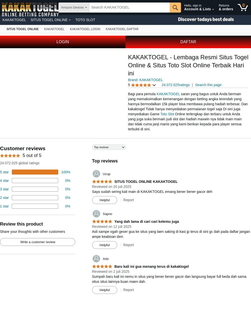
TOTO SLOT (85, 20)
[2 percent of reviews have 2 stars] (35, 197)
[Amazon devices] (22, 29)
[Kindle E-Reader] (85, 29)
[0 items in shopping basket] (242, 7)
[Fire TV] (122, 29)
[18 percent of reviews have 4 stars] (35, 180)
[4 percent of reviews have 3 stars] (35, 189)
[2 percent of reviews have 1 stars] (35, 206)
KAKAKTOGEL (14, 20)
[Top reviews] (125, 221)
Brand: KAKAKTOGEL (145, 80)
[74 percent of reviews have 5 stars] (35, 172)
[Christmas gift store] (201, 20)
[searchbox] (129, 7)
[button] (142, 85)
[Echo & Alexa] (54, 29)
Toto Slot (167, 114)
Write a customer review (37, 242)
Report (128, 200)
